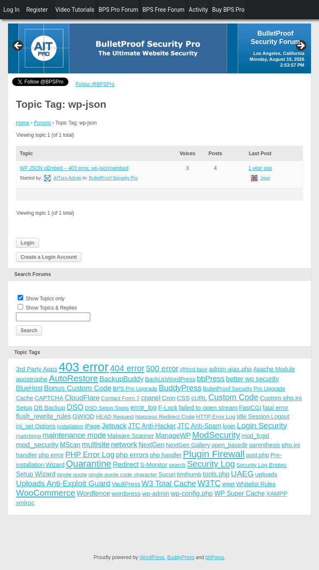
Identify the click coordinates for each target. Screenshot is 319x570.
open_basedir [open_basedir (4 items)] (230, 445)
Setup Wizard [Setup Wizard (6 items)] (35, 474)
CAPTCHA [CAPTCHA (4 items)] (49, 398)
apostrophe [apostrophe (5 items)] (31, 379)
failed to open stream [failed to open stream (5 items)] (208, 407)
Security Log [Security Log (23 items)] (211, 463)
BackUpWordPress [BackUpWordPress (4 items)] (170, 379)
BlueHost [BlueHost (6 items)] (29, 388)
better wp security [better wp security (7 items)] (252, 379)
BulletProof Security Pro (113, 177)
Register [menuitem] (36, 9)
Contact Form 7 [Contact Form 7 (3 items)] (120, 398)
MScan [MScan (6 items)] (70, 444)
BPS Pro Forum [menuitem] (119, 9)
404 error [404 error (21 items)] (127, 368)
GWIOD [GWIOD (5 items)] (84, 416)
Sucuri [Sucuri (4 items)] (167, 474)
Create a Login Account (49, 257)
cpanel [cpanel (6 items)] (150, 397)
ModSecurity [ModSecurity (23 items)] (216, 435)
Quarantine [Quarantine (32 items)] (88, 463)
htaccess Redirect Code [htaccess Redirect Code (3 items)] (165, 417)
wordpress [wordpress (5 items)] (126, 493)
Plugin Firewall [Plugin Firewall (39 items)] (214, 454)
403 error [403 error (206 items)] (84, 367)
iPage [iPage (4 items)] (92, 426)
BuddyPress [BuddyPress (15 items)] (180, 387)
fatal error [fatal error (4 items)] (275, 407)
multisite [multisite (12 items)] (96, 444)
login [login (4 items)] (229, 426)
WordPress (151, 557)
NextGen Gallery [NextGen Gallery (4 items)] (188, 445)
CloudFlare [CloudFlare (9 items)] (82, 398)
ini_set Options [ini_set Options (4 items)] (35, 426)
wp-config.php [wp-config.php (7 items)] (192, 493)
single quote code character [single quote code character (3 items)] (122, 474)
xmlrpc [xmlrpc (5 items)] (25, 502)
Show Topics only (45, 299)
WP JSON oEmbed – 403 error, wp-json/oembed (74, 168)
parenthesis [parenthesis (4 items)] (264, 445)
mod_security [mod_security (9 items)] (37, 445)
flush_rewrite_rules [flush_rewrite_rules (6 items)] (43, 416)
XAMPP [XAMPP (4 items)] (276, 493)
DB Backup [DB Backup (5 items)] (49, 407)
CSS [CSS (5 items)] (183, 397)
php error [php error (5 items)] (51, 454)
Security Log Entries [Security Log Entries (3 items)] (261, 465)
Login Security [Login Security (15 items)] (262, 425)
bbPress (215, 557)
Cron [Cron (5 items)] (168, 397)
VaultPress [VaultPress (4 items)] (126, 484)
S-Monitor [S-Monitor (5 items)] (153, 464)
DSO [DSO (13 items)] (75, 407)
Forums (42, 123)
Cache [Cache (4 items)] (24, 398)
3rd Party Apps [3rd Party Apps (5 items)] (36, 368)
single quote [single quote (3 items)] (72, 474)
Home (22, 123)
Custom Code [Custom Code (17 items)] (233, 397)
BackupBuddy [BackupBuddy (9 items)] (121, 379)
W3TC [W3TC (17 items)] (208, 483)
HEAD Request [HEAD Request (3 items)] (114, 417)
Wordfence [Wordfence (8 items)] (93, 493)
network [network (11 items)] (124, 444)
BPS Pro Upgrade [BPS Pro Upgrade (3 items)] (135, 388)
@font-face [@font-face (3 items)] (193, 369)
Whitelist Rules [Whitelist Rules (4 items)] (255, 484)
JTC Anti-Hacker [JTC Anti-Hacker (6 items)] (152, 425)
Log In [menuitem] (11, 9)
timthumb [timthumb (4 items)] (189, 474)
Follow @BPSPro (95, 84)
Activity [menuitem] (198, 9)
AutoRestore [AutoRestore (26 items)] (73, 378)
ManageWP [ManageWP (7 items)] (173, 435)
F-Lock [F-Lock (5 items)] (168, 407)
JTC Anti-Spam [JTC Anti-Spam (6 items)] (199, 425)
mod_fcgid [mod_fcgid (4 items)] (255, 435)
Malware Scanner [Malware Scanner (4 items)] (130, 435)
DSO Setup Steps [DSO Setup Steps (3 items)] (107, 408)
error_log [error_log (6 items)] (144, 407)
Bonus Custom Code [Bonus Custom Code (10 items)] (78, 388)
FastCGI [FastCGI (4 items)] (250, 407)
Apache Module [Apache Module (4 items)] (274, 369)
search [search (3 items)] (177, 465)
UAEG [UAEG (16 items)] (242, 473)
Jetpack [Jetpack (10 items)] (114, 426)
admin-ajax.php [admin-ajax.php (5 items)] (230, 368)
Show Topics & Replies (51, 308)
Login (27, 243)
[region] (159, 48)
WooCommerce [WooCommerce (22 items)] (45, 492)
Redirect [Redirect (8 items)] (126, 464)
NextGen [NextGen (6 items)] (152, 444)
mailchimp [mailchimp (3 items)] (28, 436)
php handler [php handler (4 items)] (165, 455)
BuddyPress (180, 557)
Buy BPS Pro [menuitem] (228, 9)
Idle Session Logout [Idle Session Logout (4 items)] (263, 416)
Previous (18, 46)
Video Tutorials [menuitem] (74, 9)
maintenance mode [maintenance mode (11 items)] (74, 435)
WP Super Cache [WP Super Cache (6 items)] (239, 493)
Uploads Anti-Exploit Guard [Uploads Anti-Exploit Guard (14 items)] (63, 483)
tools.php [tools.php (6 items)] (216, 474)
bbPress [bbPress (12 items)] (211, 379)
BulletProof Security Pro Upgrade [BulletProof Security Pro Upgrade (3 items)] (244, 388)
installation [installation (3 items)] (70, 426)
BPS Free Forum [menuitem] (163, 9)
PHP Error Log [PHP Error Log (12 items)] (90, 454)
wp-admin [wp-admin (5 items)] (155, 493)
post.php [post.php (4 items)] (257, 455)
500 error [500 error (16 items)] (162, 368)
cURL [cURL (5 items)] (199, 397)
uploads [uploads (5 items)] (266, 474)
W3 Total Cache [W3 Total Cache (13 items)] (168, 483)
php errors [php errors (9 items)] (132, 455)
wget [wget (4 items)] (228, 484)
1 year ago (260, 168)
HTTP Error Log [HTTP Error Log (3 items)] (215, 417)
